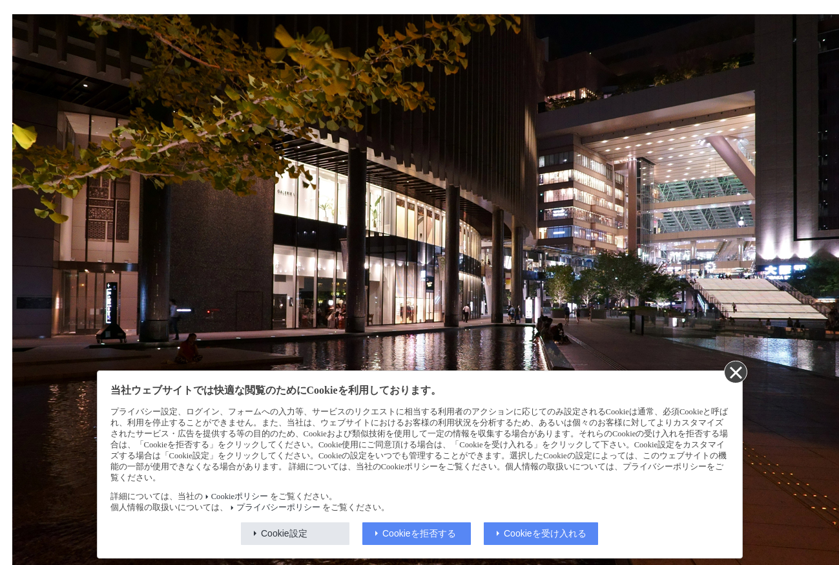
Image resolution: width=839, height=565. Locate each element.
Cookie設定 (284, 533)
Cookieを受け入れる (545, 533)
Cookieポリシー (239, 496)
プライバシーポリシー (278, 507)
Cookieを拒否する (419, 533)
